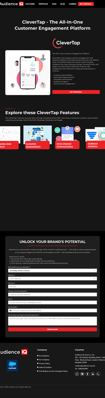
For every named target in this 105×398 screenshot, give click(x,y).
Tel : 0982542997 (81, 368)
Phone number (13, 307)
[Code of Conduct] (54, 367)
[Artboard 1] (77, 374)
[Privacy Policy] (49, 363)
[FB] (87, 374)
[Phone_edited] (98, 374)
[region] (37, 137)
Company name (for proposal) (17, 291)
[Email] (52, 302)
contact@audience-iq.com (85, 365)
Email (10, 299)
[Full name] (52, 286)
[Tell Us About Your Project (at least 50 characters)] (52, 321)
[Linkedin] (93, 374)
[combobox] (52, 270)
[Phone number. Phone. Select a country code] (11, 310)
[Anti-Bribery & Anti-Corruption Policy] (54, 371)
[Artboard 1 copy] (82, 374)
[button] (30, 4)
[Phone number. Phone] (54, 310)
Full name (11, 283)
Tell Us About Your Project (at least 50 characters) (24, 315)
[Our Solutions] (49, 356)
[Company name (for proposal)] (52, 294)
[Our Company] (49, 359)
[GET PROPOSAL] (86, 4)
